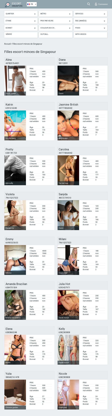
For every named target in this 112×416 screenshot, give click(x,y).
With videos (80, 34)
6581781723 (11, 153)
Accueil (7, 44)
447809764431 (12, 63)
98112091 (63, 63)
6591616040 (11, 108)
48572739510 (65, 198)
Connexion (101, 4)
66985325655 (12, 242)
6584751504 (11, 287)
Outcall (44, 34)
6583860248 (11, 332)
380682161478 (12, 377)
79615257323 (12, 198)
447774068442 (65, 108)
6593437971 (64, 287)
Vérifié (9, 34)
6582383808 (64, 332)
